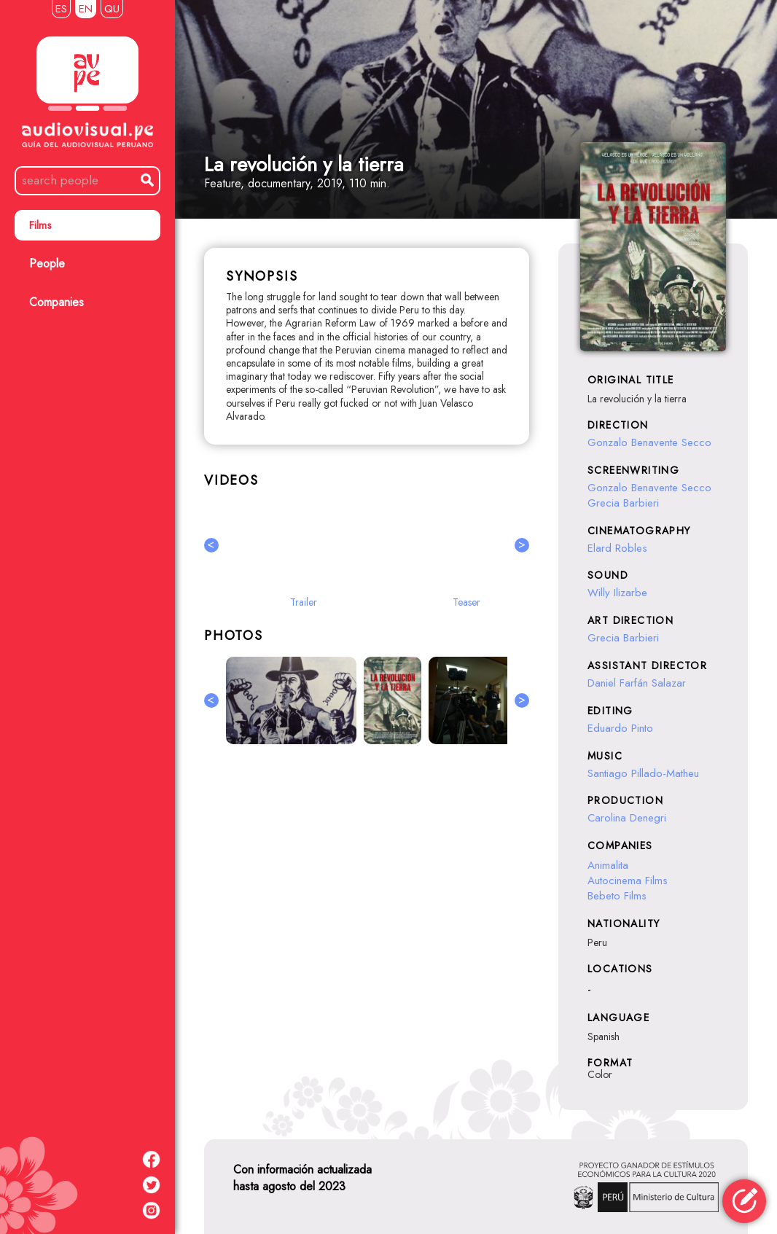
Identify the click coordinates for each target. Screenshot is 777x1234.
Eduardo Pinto (620, 728)
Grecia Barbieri (623, 503)
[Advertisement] (366, 914)
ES (61, 9)
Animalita (607, 865)
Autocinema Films (627, 880)
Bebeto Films (617, 896)
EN (86, 9)
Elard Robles (617, 548)
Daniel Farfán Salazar (636, 683)
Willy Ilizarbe (617, 593)
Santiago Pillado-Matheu (643, 773)
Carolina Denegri (626, 818)
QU (112, 9)
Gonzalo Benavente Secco (649, 442)
